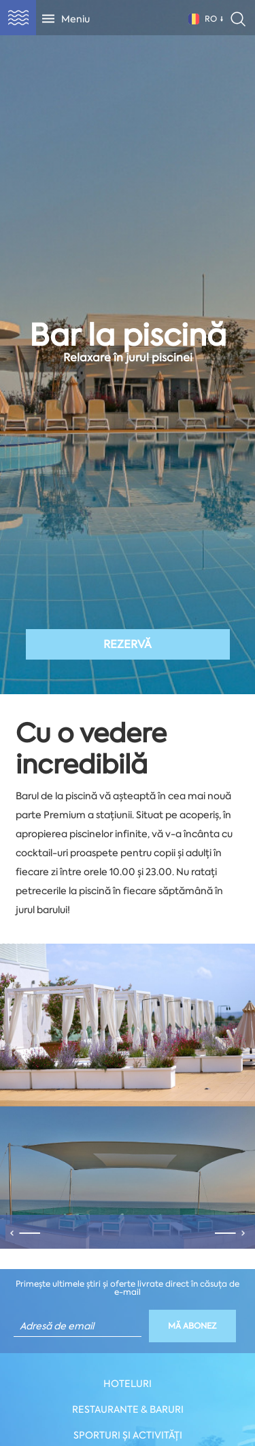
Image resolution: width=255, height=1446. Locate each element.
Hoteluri (127, 1384)
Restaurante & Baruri (128, 1409)
